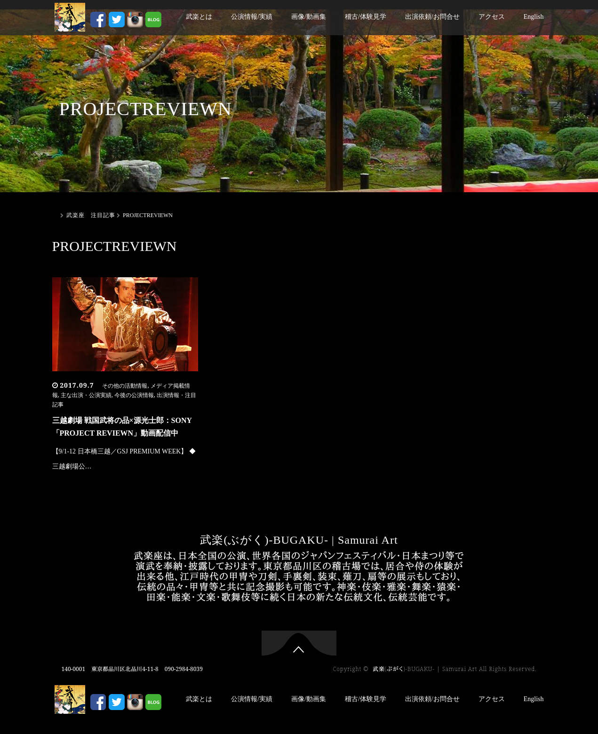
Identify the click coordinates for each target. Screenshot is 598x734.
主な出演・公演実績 (86, 395)
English (534, 16)
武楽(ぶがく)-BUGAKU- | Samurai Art (299, 540)
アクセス (491, 16)
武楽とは (199, 16)
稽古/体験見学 (365, 16)
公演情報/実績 (251, 16)
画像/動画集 (308, 16)
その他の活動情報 (124, 386)
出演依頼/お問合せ (432, 16)
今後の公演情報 (134, 395)
